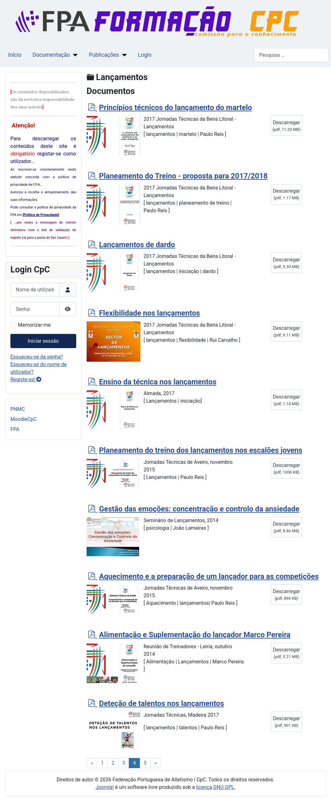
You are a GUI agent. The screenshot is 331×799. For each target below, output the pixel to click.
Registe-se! (25, 379)
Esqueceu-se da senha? (36, 357)
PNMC (17, 409)
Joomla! (104, 787)
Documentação (51, 55)
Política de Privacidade (41, 215)
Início (14, 55)
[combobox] (291, 55)
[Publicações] (123, 55)
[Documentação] (74, 55)
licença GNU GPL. (216, 787)
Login (144, 55)
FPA (14, 429)
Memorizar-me (34, 325)
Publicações (104, 55)
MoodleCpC (23, 419)
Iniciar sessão (43, 341)
